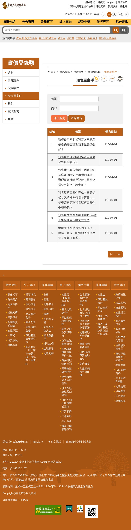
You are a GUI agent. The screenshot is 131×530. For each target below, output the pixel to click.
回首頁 (101, 2)
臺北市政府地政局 (26, 5)
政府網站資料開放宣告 (78, 441)
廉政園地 (121, 307)
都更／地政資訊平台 (67, 332)
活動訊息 (31, 304)
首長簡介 (13, 299)
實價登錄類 (20, 63)
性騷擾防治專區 (121, 347)
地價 (46, 314)
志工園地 (121, 302)
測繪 (46, 294)
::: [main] (48, 67)
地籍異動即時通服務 (85, 335)
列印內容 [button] (120, 79)
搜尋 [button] (116, 30)
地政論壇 (121, 386)
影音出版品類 (121, 331)
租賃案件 (13, 88)
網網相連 (121, 401)
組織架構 (13, 312)
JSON (112, 78)
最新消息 (31, 294)
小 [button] (104, 14)
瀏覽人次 (8, 455)
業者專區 (103, 21)
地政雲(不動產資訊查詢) (66, 299)
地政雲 (70, 38)
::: (4, 274)
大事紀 (11, 335)
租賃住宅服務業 (103, 317)
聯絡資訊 (13, 345)
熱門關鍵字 (8, 38)
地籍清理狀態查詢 (67, 428)
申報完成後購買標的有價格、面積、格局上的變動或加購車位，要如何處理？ (76, 233)
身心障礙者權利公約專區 (121, 357)
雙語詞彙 (113, 6)
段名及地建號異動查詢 (67, 391)
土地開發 (49, 348)
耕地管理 (49, 343)
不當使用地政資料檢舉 (81, 6)
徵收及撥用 (49, 337)
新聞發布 (31, 299)
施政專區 (13, 330)
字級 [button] (96, 14)
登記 (46, 299)
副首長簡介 (13, 306)
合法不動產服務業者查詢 (67, 403)
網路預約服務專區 (85, 346)
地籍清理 (92, 38)
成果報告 (121, 391)
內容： (55, 108)
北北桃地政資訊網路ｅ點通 (85, 312)
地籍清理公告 (31, 329)
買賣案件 (13, 80)
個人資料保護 (121, 322)
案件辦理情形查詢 (67, 362)
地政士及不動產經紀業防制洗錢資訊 (103, 329)
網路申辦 (84, 21)
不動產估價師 (103, 301)
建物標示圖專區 (107, 38)
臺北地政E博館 (121, 380)
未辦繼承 (81, 38)
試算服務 (67, 411)
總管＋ (61, 38)
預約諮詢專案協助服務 (85, 355)
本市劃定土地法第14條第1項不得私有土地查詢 (31, 355)
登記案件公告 (31, 316)
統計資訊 (67, 421)
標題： (55, 98)
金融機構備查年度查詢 (67, 380)
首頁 (53, 72)
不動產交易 (49, 321)
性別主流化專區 (121, 339)
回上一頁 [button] (115, 254)
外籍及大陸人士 (49, 329)
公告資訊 (28, 21)
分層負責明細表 (13, 324)
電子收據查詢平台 (67, 370)
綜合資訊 (122, 21)
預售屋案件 (15, 95)
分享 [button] (124, 14)
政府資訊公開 (121, 296)
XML (104, 78)
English (111, 2)
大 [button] (114, 14)
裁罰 (10, 103)
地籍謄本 (49, 304)
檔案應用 (121, 365)
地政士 (101, 294)
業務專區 (47, 21)
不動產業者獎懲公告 (31, 338)
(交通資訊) (56, 461)
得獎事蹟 (13, 340)
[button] (59, 118)
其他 (10, 119)
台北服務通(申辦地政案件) (85, 299)
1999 (63, 475)
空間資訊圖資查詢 (67, 342)
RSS (96, 79)
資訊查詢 (13, 111)
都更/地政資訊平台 (26, 38)
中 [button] (109, 14)
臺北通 (123, 6)
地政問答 (100, 6)
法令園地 (67, 416)
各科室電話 (54, 441)
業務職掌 (13, 317)
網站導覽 (90, 2)
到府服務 (85, 363)
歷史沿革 (13, 294)
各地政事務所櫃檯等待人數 (67, 352)
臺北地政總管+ (67, 311)
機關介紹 (9, 21)
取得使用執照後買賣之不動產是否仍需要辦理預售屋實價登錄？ (76, 144)
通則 (10, 72)
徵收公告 (31, 322)
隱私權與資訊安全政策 (15, 441)
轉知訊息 (31, 309)
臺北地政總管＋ (47, 38)
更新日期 (8, 450)
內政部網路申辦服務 (85, 372)
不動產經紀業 (103, 309)
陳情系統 (122, 2)
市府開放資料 (121, 372)
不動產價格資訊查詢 (67, 321)
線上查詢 (65, 21)
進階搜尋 (123, 30)
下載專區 (121, 396)
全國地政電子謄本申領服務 (85, 324)
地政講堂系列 (121, 314)
